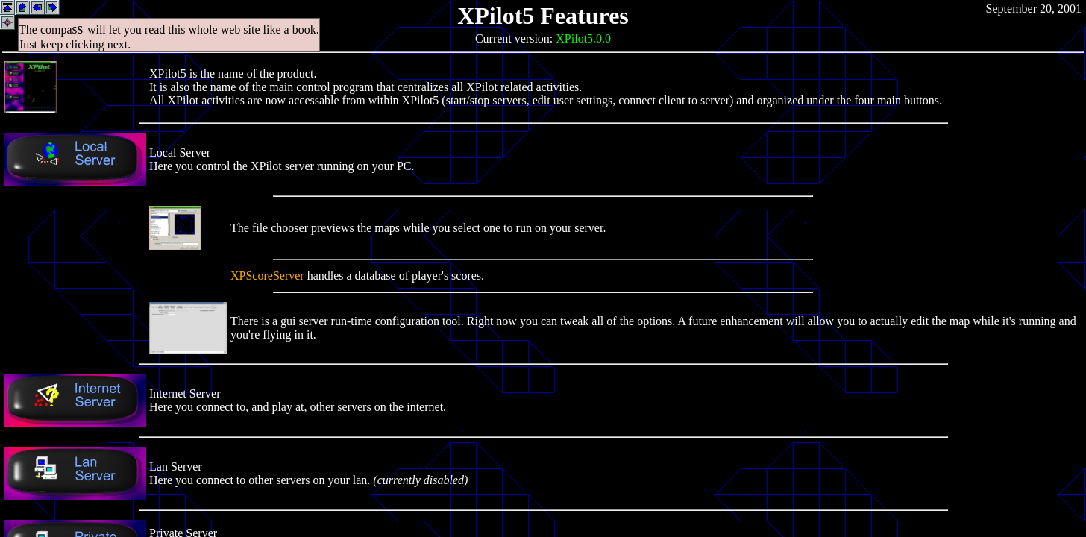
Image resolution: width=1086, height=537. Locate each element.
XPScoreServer (267, 275)
